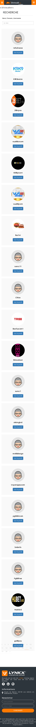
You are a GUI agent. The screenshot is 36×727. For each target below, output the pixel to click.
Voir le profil (18, 52)
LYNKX (21, 678)
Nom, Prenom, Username (11, 18)
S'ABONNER (18, 710)
